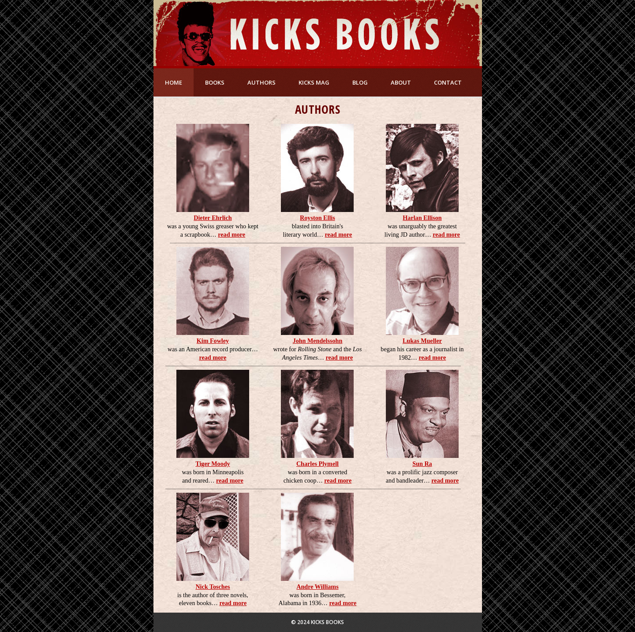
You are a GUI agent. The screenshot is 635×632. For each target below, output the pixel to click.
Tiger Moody (212, 463)
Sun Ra (422, 463)
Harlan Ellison (422, 217)
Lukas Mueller (422, 340)
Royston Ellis (317, 217)
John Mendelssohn (318, 340)
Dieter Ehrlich (213, 217)
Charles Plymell (317, 463)
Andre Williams (317, 586)
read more (231, 234)
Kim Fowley (213, 340)
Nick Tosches (212, 586)
